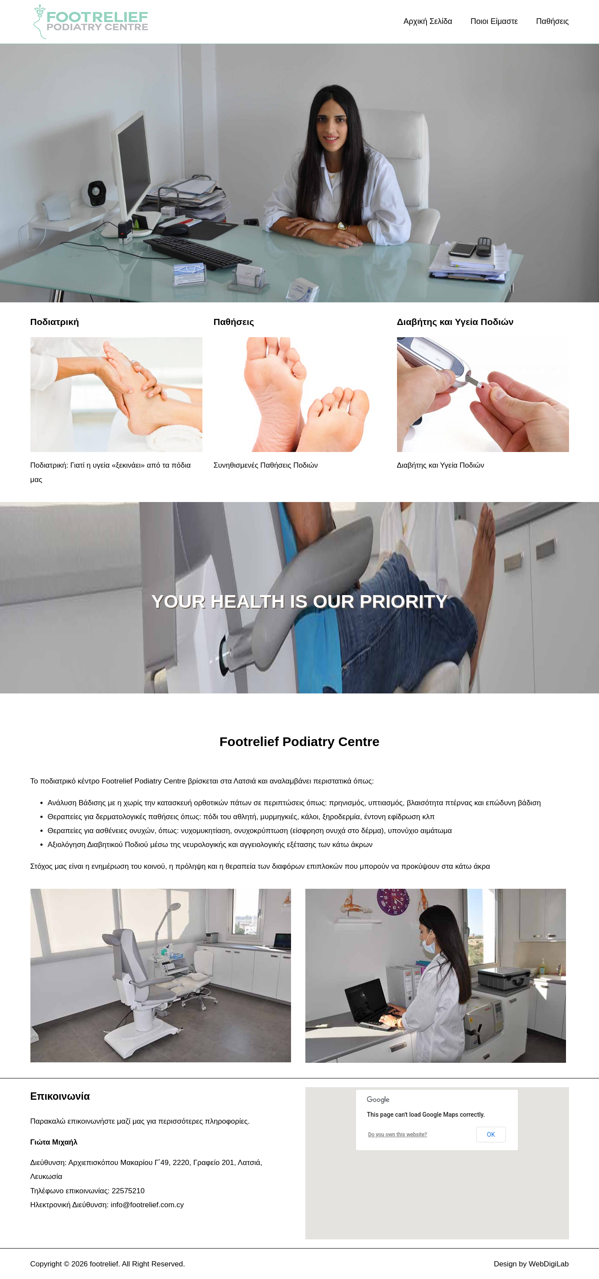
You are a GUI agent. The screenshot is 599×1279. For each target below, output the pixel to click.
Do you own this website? (397, 1135)
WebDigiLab (549, 1264)
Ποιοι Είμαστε (494, 21)
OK (491, 1134)
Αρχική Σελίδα (428, 21)
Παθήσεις (552, 21)
